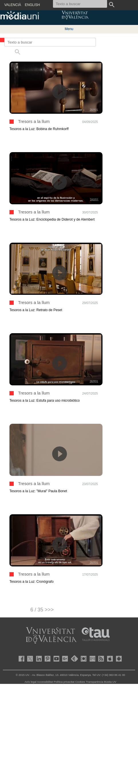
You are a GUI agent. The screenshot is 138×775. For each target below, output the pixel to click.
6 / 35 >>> (42, 610)
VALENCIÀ (12, 5)
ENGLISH (32, 5)
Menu (69, 29)
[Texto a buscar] (50, 42)
